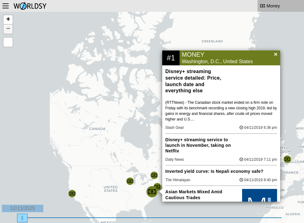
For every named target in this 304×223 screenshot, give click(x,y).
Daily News (174, 159)
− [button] (8, 29)
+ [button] (8, 19)
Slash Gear (174, 127)
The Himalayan (177, 180)
